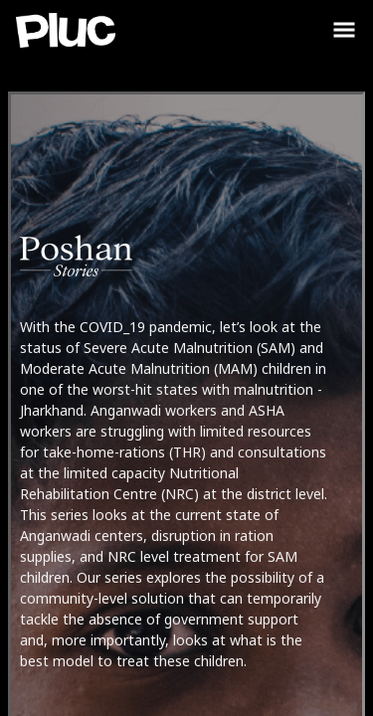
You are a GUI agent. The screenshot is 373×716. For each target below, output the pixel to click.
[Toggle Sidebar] (344, 30)
